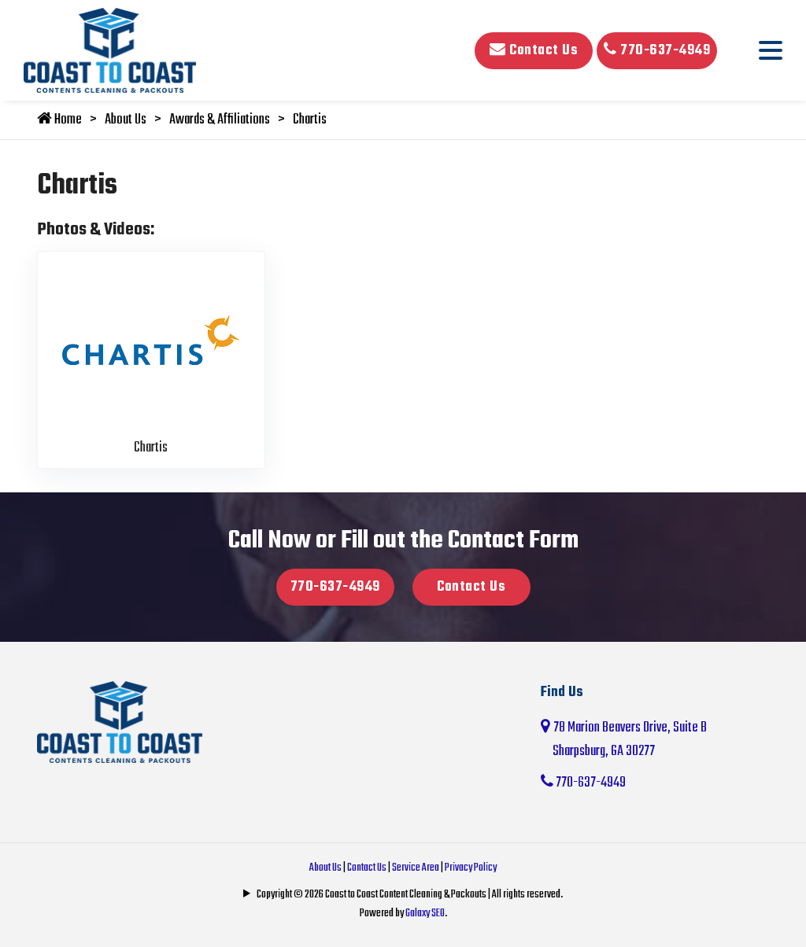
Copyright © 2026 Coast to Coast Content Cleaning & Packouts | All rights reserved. (410, 895)
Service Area (415, 868)
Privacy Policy (471, 868)
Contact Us (534, 50)
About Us (125, 120)
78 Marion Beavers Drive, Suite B (655, 740)
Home (59, 120)
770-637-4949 (657, 50)
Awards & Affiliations (219, 120)
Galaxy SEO (425, 914)
